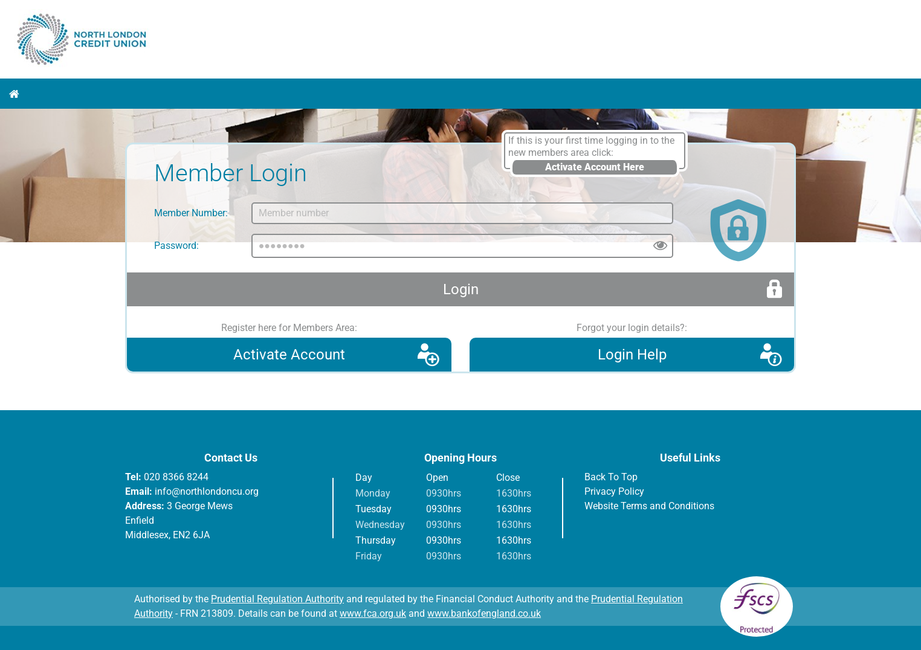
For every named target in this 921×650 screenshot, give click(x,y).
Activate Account (289, 354)
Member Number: (191, 213)
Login (461, 289)
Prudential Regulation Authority (277, 599)
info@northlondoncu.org (207, 491)
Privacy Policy (614, 491)
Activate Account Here (594, 167)
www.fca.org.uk (373, 613)
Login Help (632, 354)
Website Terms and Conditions (649, 506)
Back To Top (611, 477)
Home (14, 94)
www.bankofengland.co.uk (484, 613)
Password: (176, 245)
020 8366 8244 (176, 477)
